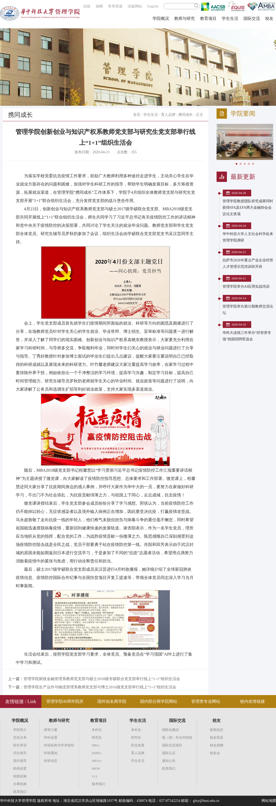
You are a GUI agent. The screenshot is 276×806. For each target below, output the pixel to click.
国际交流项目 (172, 745)
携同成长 (185, 115)
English (152, 6)
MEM (96, 768)
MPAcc (97, 761)
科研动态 (50, 761)
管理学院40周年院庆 (64, 701)
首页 (136, 115)
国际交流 (251, 18)
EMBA (97, 753)
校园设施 (20, 776)
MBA (95, 745)
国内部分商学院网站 (158, 701)
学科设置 (50, 737)
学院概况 (160, 18)
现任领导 (20, 761)
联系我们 (20, 792)
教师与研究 (184, 18)
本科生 (97, 730)
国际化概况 (170, 730)
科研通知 (50, 753)
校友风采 (216, 737)
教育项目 (208, 18)
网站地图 (269, 801)
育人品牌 (168, 115)
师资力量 (50, 730)
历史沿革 (20, 737)
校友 (269, 18)
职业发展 (137, 745)
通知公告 (168, 761)
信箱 (86, 6)
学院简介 (20, 730)
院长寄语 (20, 745)
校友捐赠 (216, 745)
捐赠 (99, 6)
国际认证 (168, 753)
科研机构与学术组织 (59, 745)
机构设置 (20, 768)
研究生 (97, 737)
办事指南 (20, 784)
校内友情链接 (252, 701)
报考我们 (98, 784)
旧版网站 (135, 6)
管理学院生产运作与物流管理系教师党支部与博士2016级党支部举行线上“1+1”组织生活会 (100, 687)
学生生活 (230, 18)
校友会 (215, 753)
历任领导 (20, 753)
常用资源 (115, 6)
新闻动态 (216, 730)
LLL (95, 776)
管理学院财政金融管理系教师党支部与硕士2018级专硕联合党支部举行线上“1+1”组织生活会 (102, 679)
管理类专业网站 (205, 701)
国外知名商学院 (111, 701)
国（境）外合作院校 (177, 737)
